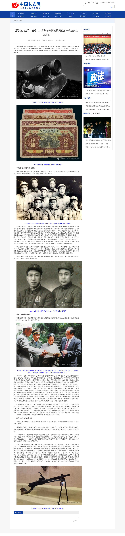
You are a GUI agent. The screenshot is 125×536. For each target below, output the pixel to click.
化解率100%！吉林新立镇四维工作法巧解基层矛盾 (98, 93)
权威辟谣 (33, 15)
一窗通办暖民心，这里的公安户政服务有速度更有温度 (98, 108)
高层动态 (33, 12)
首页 (15, 20)
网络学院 (96, 113)
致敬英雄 (96, 15)
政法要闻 (21, 12)
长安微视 (83, 15)
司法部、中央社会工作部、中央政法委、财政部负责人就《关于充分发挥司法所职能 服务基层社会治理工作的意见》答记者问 (98, 58)
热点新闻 (46, 12)
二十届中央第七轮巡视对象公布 (95, 55)
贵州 (20, 20)
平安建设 (83, 12)
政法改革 (71, 12)
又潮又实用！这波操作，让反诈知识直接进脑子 (98, 139)
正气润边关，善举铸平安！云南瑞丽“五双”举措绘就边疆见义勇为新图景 (98, 101)
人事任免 (46, 15)
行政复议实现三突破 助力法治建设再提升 (98, 105)
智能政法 (21, 15)
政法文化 (58, 15)
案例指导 (108, 12)
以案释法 (71, 15)
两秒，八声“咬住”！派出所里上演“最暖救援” (98, 146)
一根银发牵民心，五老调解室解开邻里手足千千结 (98, 89)
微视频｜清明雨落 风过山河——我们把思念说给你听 (98, 143)
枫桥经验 (58, 12)
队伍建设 (96, 12)
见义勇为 (108, 15)
